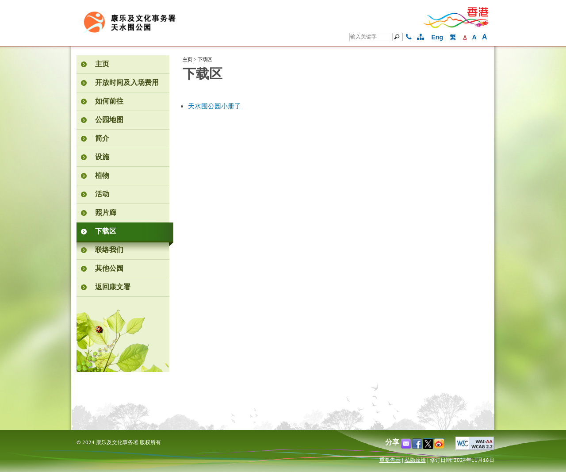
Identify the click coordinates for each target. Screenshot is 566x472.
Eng (437, 37)
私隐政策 (415, 460)
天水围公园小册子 (214, 106)
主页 (187, 59)
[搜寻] (371, 37)
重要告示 (390, 460)
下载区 (205, 59)
